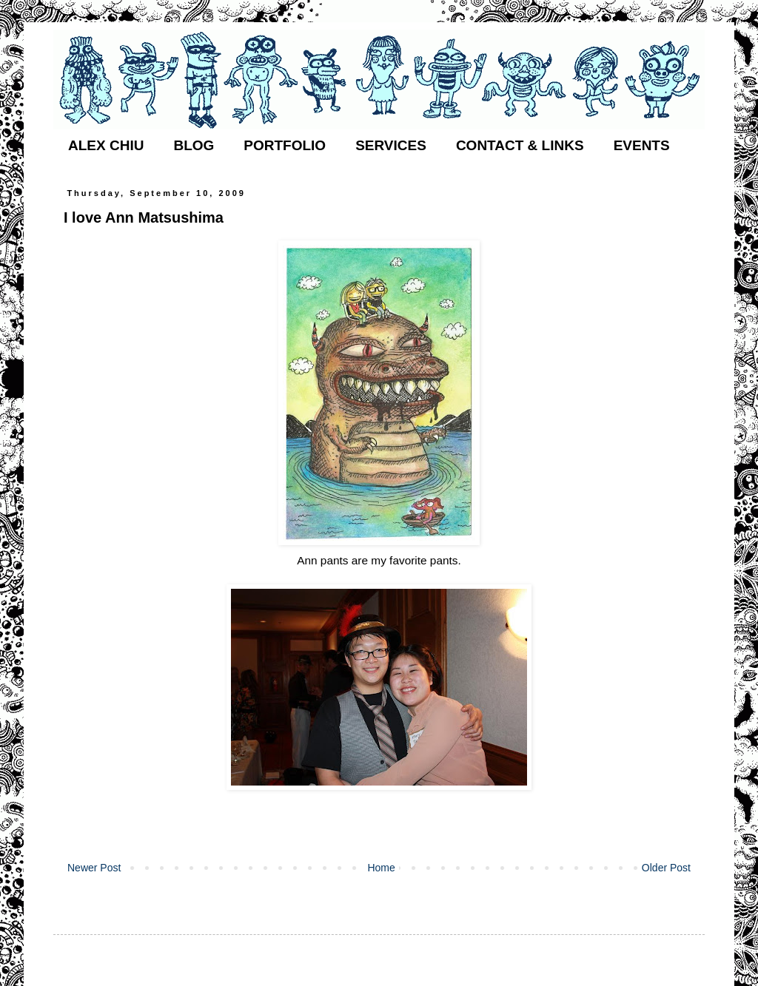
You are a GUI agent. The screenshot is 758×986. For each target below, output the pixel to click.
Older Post (666, 868)
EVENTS (642, 145)
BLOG (193, 145)
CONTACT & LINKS (520, 145)
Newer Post (94, 868)
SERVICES (390, 145)
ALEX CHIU (106, 145)
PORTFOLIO (285, 145)
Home (381, 868)
